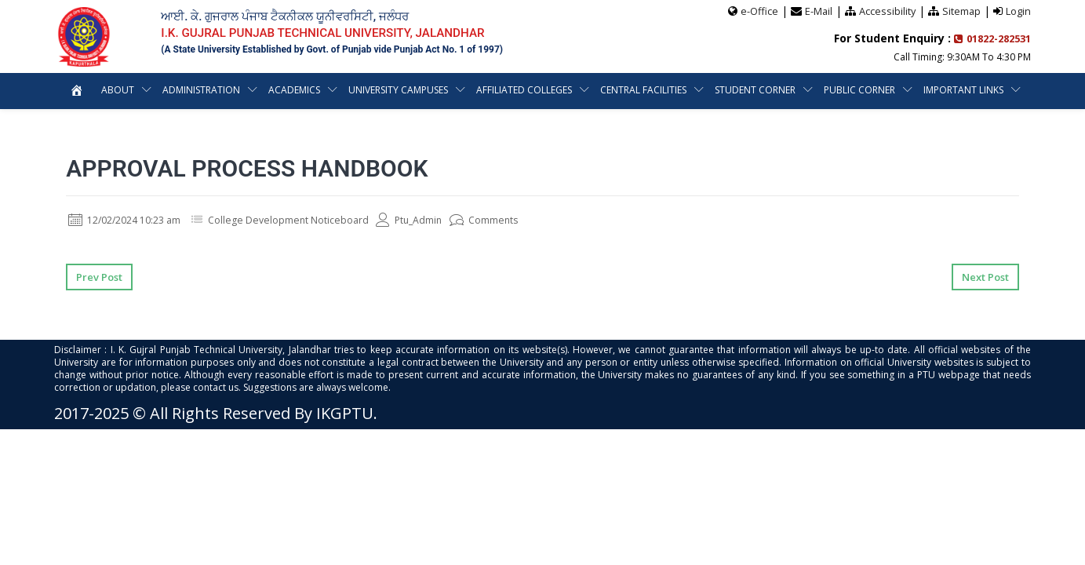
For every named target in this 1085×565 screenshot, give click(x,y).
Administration (201, 89)
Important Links (963, 89)
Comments (523, 219)
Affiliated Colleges (524, 89)
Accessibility (886, 10)
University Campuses (398, 89)
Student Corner (755, 89)
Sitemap (961, 10)
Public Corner (859, 89)
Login (1018, 10)
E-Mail (817, 10)
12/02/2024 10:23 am (132, 219)
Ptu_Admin (442, 219)
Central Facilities (643, 89)
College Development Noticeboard (312, 219)
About (117, 89)
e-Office (757, 10)
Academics (294, 89)
